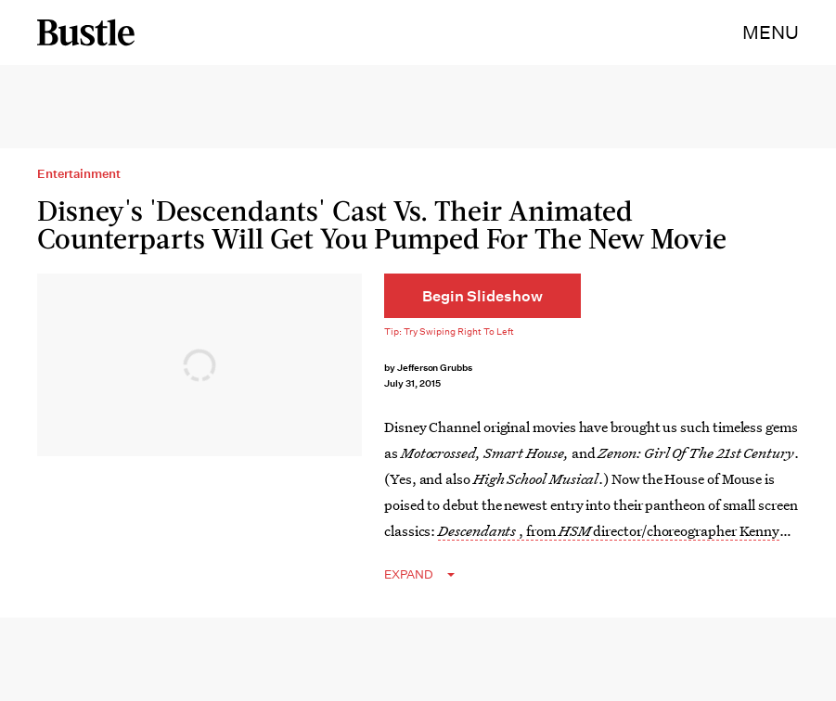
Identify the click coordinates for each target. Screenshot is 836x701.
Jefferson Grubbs (434, 368)
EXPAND (408, 574)
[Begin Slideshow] (482, 296)
